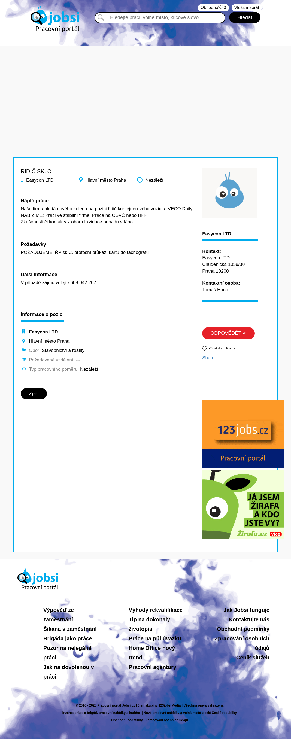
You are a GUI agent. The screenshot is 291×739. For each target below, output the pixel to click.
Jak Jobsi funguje (246, 610)
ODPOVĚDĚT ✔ (228, 333)
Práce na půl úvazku (155, 638)
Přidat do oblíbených (223, 348)
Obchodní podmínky (243, 629)
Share (208, 357)
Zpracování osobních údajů (167, 720)
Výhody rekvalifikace (156, 610)
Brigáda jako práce (67, 638)
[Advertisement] (145, 84)
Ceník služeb (252, 658)
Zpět (34, 393)
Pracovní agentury (152, 667)
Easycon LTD (216, 234)
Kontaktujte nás (249, 619)
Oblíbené (213, 8)
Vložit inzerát (246, 7)
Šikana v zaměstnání (70, 629)
